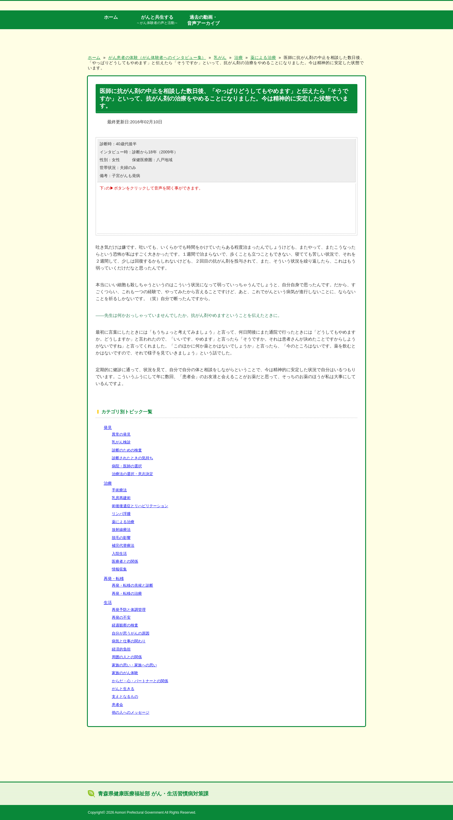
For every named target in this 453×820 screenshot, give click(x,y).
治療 (108, 483)
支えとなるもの (125, 696)
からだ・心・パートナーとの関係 (140, 681)
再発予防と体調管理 (129, 609)
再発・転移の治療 (127, 593)
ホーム (111, 17)
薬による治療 (123, 522)
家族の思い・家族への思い (134, 665)
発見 (108, 427)
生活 (108, 602)
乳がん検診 (121, 442)
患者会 (117, 704)
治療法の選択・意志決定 (132, 474)
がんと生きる (123, 689)
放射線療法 (121, 529)
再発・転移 (114, 578)
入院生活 (119, 553)
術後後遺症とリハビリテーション (140, 506)
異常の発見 (121, 434)
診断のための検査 (127, 450)
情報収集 (119, 569)
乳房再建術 (121, 498)
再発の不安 (121, 617)
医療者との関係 (125, 561)
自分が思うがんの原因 (130, 633)
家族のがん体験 (125, 673)
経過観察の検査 (125, 625)
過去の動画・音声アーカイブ (203, 20)
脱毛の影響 (121, 537)
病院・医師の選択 (127, 466)
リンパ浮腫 (121, 514)
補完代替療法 (123, 545)
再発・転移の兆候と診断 (132, 585)
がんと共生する (157, 19)
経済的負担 (121, 649)
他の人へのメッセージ (130, 712)
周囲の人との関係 (127, 657)
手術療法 (119, 490)
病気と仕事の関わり (129, 641)
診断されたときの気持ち (132, 458)
